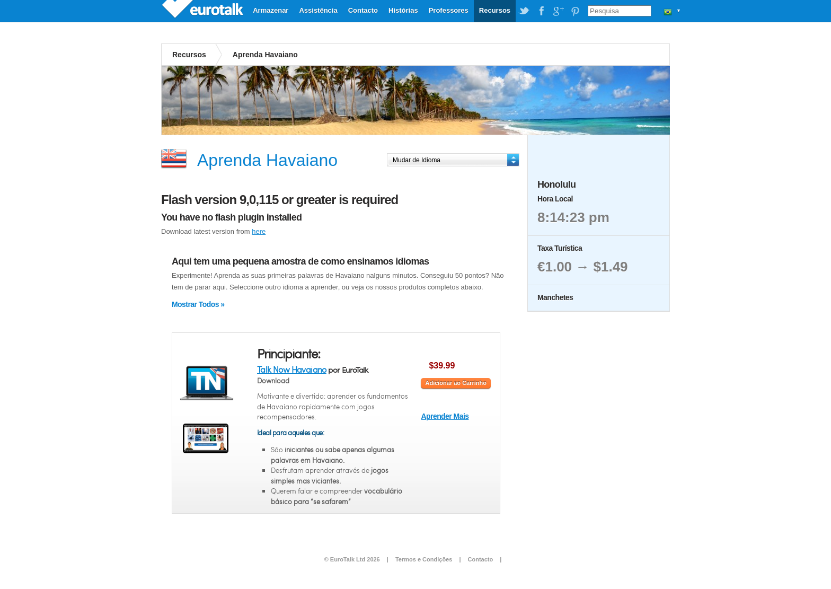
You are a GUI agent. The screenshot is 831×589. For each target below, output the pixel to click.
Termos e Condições (423, 559)
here (259, 231)
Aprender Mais (444, 416)
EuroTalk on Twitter (524, 11)
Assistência (318, 10)
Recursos (494, 10)
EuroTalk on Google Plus (558, 11)
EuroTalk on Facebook (541, 11)
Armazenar (270, 10)
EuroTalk (203, 10)
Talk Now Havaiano (291, 369)
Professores (448, 10)
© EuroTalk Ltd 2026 (352, 559)
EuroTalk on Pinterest (575, 11)
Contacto (363, 10)
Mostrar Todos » (198, 304)
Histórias (403, 10)
